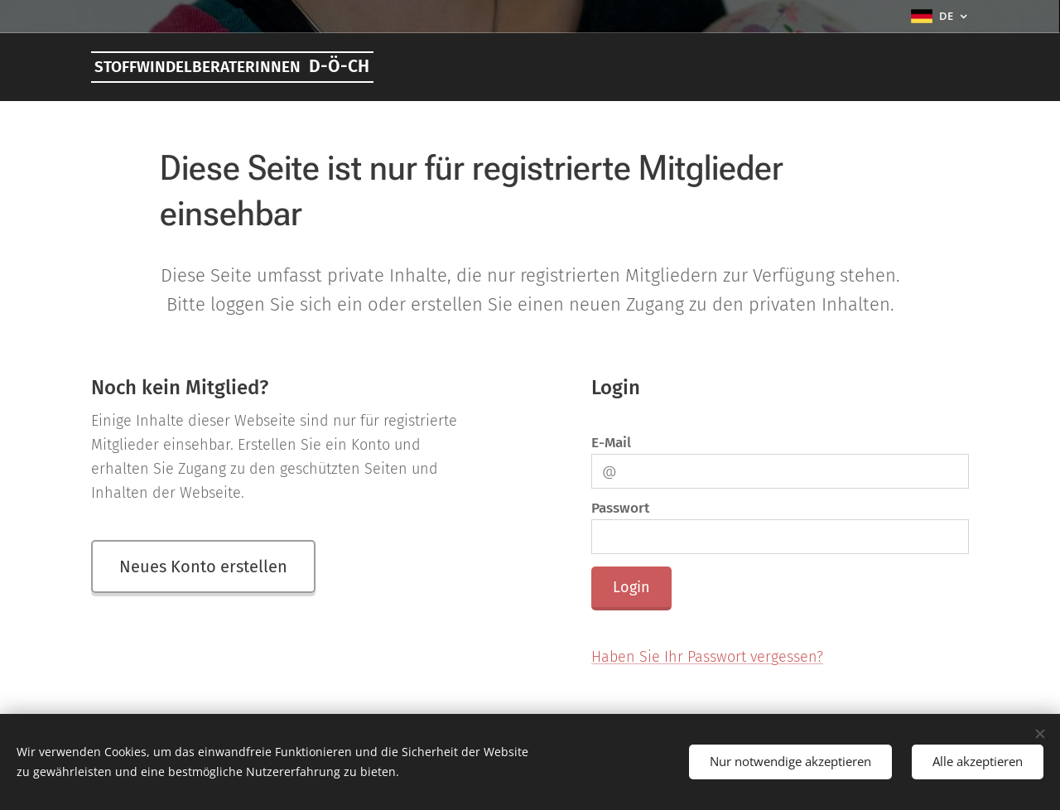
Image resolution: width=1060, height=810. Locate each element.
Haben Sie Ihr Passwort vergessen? (707, 657)
